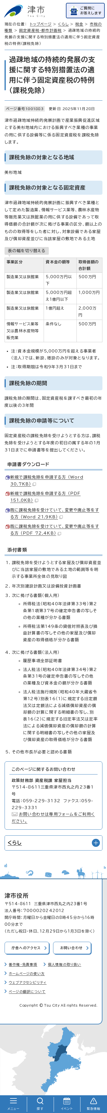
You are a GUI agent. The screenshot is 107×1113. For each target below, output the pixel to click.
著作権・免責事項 (23, 964)
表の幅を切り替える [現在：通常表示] (26, 251)
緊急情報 (94, 1108)
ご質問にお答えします (91, 10)
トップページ (41, 24)
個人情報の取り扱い (64, 964)
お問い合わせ (71, 947)
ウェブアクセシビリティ (28, 982)
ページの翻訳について (27, 991)
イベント (67, 1108)
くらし (63, 24)
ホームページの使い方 (27, 973)
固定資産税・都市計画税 (40, 30)
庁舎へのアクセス (26, 947)
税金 (79, 24)
